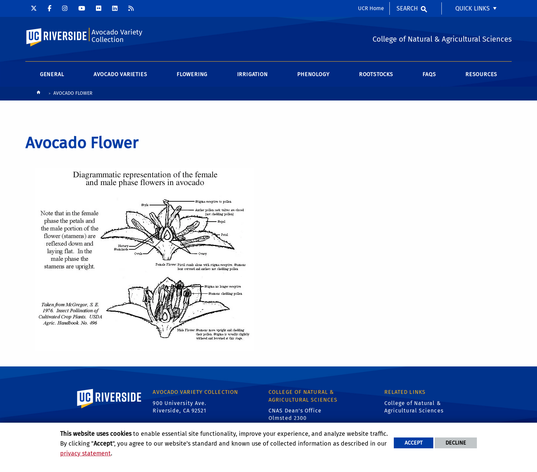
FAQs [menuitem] (429, 74)
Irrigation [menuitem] (252, 74)
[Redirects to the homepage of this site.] (38, 93)
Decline (455, 443)
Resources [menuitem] (481, 74)
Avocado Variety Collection (117, 36)
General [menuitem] (52, 74)
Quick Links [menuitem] (472, 8)
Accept (414, 443)
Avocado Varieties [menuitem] (120, 74)
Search (407, 8)
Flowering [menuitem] (192, 74)
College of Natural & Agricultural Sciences (413, 407)
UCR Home (371, 8)
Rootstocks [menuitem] (376, 74)
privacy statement (85, 453)
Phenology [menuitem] (313, 74)
